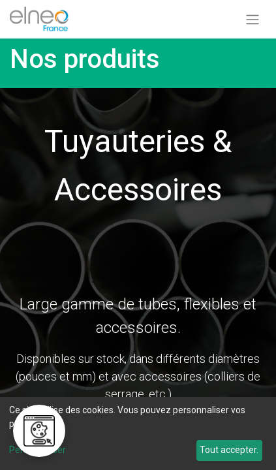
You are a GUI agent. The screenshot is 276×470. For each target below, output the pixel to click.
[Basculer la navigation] (252, 19)
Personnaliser (37, 450)
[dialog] (138, 433)
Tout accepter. (229, 450)
